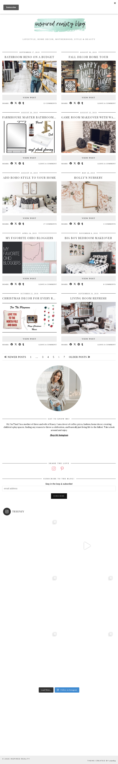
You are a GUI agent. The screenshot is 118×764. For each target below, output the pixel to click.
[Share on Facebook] (12, 103)
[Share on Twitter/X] (16, 103)
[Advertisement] (59, 721)
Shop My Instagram (59, 435)
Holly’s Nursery (88, 177)
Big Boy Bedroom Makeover (88, 238)
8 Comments (109, 284)
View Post (29, 97)
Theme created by (101, 761)
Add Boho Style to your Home (29, 177)
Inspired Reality (20, 759)
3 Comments (109, 224)
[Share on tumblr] (23, 103)
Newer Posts (15, 357)
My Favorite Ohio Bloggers (29, 238)
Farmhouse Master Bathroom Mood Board (39, 117)
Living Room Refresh (88, 298)
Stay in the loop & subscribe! (59, 484)
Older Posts (79, 357)
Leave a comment (107, 103)
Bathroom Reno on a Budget (29, 57)
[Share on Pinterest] (20, 103)
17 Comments (50, 224)
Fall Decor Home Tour (88, 57)
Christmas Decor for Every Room (31, 298)
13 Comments (50, 103)
